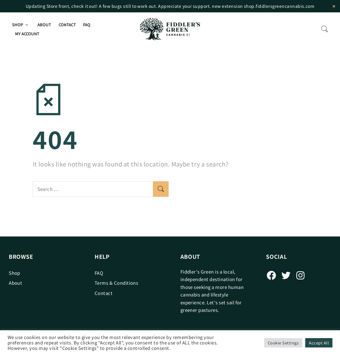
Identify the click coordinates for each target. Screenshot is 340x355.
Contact (67, 24)
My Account (27, 33)
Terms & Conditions (116, 283)
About (44, 24)
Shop (17, 24)
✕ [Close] (333, 6)
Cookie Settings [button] (283, 343)
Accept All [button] (319, 343)
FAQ (86, 24)
